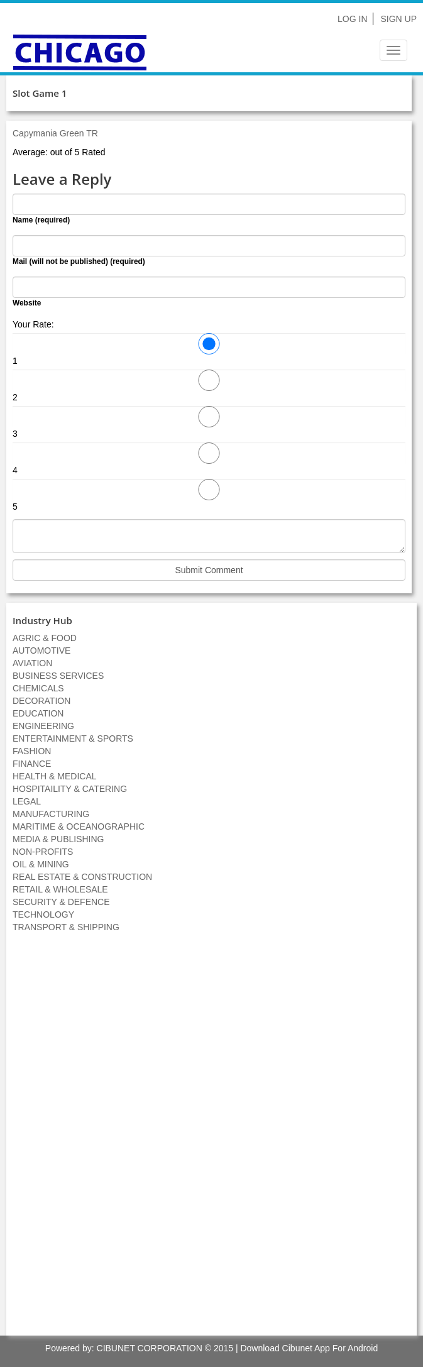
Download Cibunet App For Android (309, 1348)
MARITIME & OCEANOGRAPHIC (79, 826)
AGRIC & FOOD (45, 638)
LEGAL (27, 801)
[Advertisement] (212, 1140)
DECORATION (41, 701)
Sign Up (398, 19)
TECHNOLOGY (43, 914)
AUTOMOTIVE (41, 650)
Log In (352, 19)
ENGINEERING (43, 726)
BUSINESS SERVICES (58, 676)
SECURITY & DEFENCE (61, 902)
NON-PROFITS (43, 852)
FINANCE (32, 764)
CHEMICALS (38, 688)
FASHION (32, 751)
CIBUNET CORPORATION (149, 1348)
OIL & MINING (41, 864)
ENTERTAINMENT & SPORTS (73, 738)
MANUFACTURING (51, 814)
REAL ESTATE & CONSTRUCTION (82, 877)
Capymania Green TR (55, 133)
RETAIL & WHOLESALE (60, 889)
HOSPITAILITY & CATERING (70, 789)
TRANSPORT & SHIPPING (66, 927)
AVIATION (32, 663)
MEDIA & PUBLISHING (58, 839)
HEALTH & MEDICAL (55, 776)
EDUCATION (38, 713)
